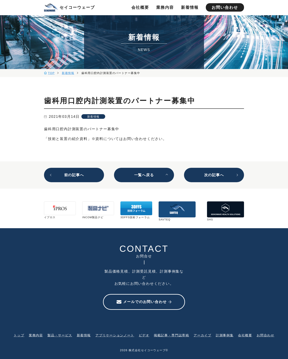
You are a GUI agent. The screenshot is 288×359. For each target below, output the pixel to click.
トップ (19, 335)
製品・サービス (59, 335)
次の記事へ (214, 175)
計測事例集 (224, 335)
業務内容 (165, 7)
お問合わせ (265, 335)
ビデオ (144, 335)
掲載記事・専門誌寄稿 (171, 335)
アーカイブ (202, 335)
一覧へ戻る (144, 175)
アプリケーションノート (114, 335)
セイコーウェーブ (69, 8)
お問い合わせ (225, 7)
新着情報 (190, 7)
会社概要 (140, 7)
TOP (51, 73)
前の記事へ (74, 175)
